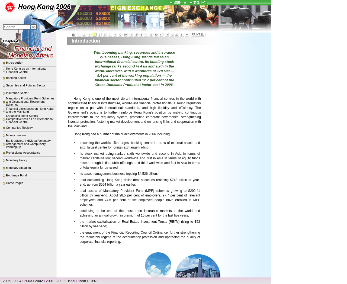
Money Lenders (16, 135)
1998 (82, 281)
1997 (93, 281)
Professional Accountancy (23, 152)
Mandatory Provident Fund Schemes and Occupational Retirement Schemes (30, 101)
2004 (17, 281)
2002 (39, 281)
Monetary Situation (18, 167)
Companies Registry (19, 127)
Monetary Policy (16, 160)
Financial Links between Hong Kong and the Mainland (30, 110)
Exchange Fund (16, 175)
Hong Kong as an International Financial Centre (26, 70)
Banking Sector (16, 77)
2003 (28, 281)
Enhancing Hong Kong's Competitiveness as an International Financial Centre (29, 119)
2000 (61, 281)
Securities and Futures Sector (25, 85)
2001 (50, 281)
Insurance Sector (17, 93)
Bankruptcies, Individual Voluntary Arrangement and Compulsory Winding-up (28, 144)
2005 (7, 281)
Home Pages (14, 183)
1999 (71, 281)
